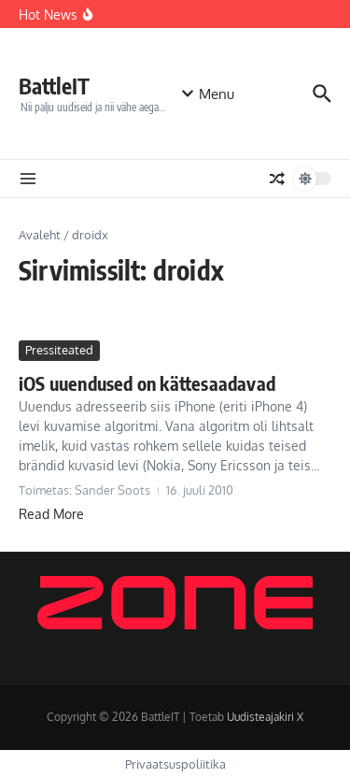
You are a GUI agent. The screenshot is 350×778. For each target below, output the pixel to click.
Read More (51, 514)
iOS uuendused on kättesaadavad (147, 383)
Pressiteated (59, 349)
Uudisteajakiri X (265, 717)
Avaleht (40, 234)
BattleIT (54, 85)
